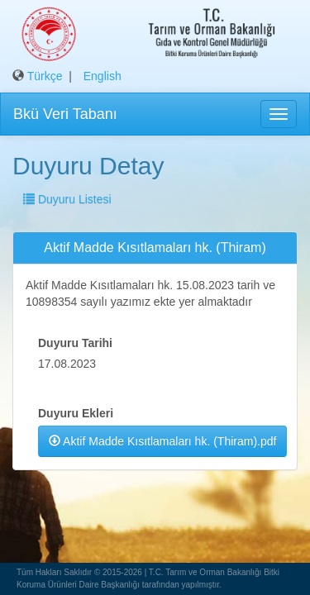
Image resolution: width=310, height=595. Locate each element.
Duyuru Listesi (67, 199)
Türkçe (45, 76)
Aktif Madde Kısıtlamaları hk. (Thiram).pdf (162, 441)
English (102, 76)
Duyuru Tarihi (75, 343)
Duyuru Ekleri (75, 413)
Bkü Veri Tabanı (65, 114)
